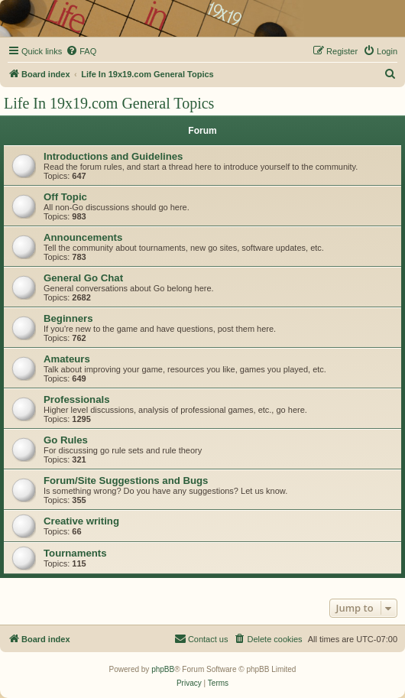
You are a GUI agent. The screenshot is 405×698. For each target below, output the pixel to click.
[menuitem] (81, 51)
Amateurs (67, 359)
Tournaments (75, 553)
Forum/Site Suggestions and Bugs (126, 480)
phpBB (162, 669)
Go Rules (66, 440)
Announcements (83, 237)
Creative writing (81, 521)
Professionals (77, 399)
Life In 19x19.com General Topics (109, 103)
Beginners (68, 318)
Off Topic (65, 197)
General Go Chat (83, 278)
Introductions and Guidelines (113, 156)
